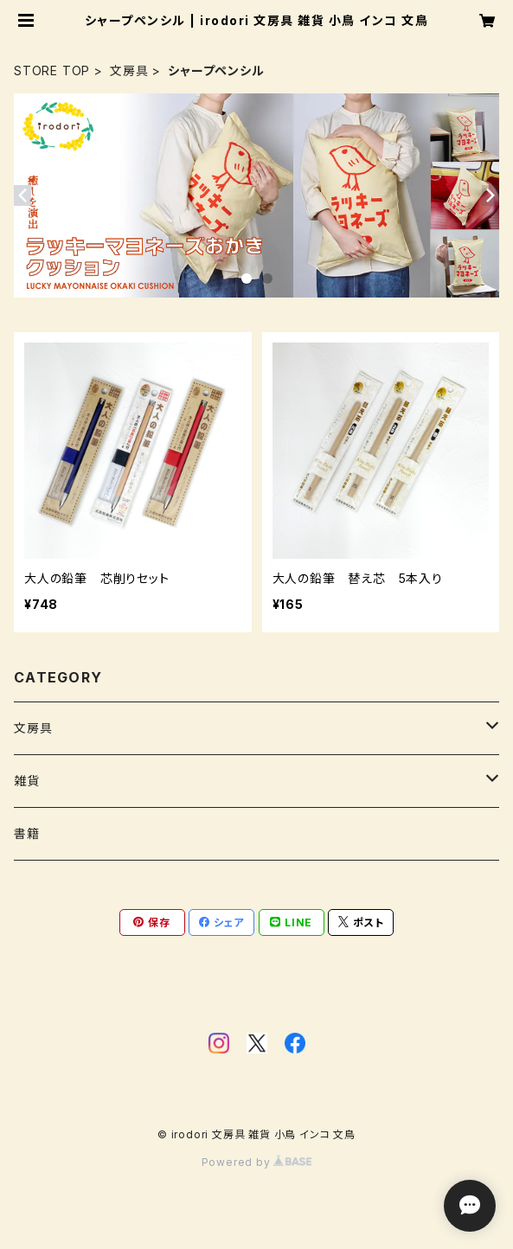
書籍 (27, 833)
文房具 (129, 70)
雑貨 (27, 780)
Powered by (257, 1162)
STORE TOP (52, 70)
